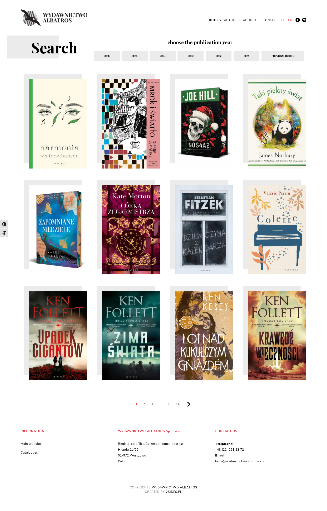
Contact (270, 20)
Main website (31, 445)
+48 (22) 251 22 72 (229, 451)
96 (178, 405)
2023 (190, 55)
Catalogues (29, 454)
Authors (232, 20)
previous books (283, 55)
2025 (134, 55)
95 (169, 405)
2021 (246, 55)
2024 (162, 55)
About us (251, 20)
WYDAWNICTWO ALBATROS (174, 489)
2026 (106, 55)
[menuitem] (283, 20)
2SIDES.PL (174, 493)
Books (215, 20)
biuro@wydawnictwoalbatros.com (241, 462)
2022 (218, 55)
